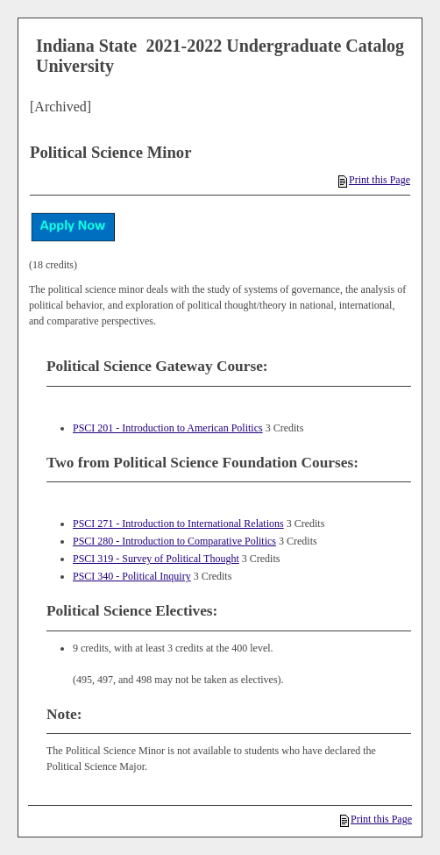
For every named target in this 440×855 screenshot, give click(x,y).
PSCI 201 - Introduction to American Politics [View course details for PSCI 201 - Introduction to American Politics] (168, 428)
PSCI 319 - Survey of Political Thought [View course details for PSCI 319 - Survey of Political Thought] (156, 558)
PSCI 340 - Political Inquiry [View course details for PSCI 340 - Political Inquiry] (132, 576)
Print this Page (374, 180)
